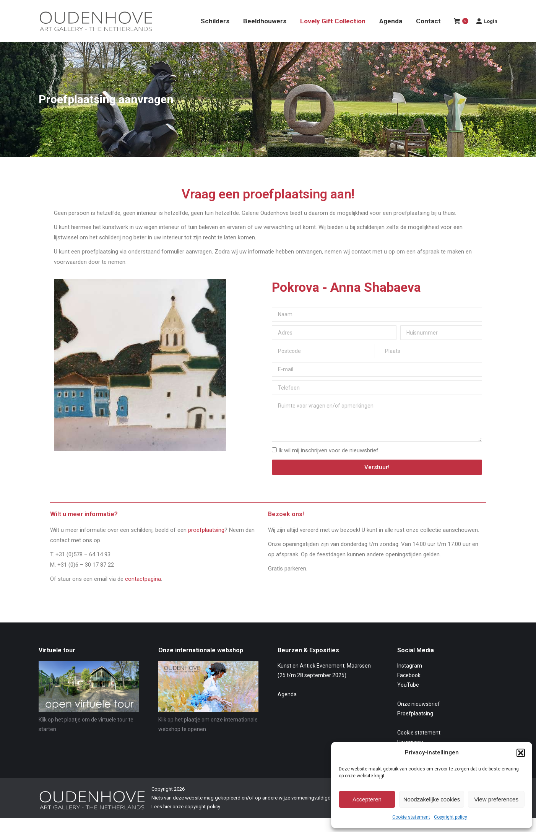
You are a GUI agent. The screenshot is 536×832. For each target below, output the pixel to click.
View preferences (496, 799)
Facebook (409, 689)
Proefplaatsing (415, 727)
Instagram (409, 679)
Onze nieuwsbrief (418, 718)
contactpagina (143, 592)
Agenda (287, 708)
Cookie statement (411, 817)
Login (486, 35)
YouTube (408, 699)
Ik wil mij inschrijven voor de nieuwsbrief (328, 464)
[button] (521, 753)
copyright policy (202, 820)
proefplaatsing (206, 543)
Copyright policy (450, 817)
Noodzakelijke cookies (431, 799)
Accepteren (367, 799)
